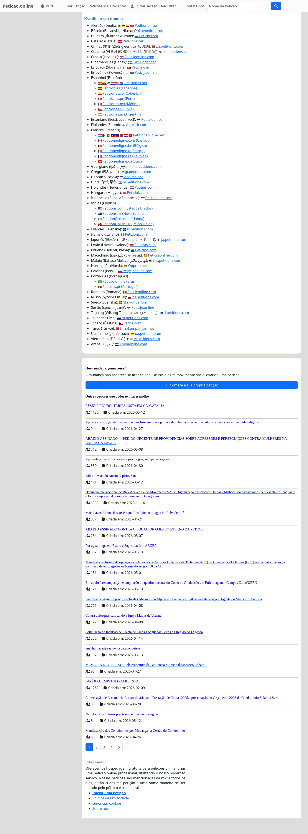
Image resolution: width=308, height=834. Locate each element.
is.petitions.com (138, 229)
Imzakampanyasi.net (135, 328)
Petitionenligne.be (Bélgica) (122, 145)
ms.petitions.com (165, 260)
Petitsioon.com (151, 119)
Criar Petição (72, 6)
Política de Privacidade (110, 798)
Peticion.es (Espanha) (117, 88)
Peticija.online (143, 72)
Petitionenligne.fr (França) (121, 150)
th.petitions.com (132, 317)
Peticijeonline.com (137, 56)
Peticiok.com (135, 192)
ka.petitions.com (145, 166)
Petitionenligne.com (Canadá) (124, 140)
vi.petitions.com (145, 338)
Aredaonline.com (131, 344)
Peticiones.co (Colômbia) (120, 93)
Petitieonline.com (139, 291)
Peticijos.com (143, 250)
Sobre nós (100, 808)
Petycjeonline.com (135, 270)
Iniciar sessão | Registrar (153, 6)
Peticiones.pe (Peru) (116, 98)
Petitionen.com (140, 25)
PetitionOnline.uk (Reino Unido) (126, 224)
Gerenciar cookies (107, 803)
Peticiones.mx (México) (119, 103)
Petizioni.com (134, 234)
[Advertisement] (39, 77)
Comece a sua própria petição (191, 385)
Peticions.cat (130, 41)
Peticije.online (140, 307)
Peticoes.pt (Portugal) (117, 286)
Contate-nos (191, 6)
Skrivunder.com (133, 302)
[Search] (238, 6)
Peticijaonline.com (161, 255)
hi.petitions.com (134, 182)
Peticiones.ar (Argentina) (120, 114)
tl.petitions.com (174, 312)
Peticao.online (18, 6)
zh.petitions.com (167, 46)
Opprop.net (135, 265)
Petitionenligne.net (131, 135)
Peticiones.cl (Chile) (116, 109)
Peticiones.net (122, 83)
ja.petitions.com (172, 239)
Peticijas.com (143, 244)
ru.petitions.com (143, 297)
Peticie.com (138, 67)
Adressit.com (134, 124)
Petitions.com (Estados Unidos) (125, 208)
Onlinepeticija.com (147, 30)
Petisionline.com (156, 197)
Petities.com (142, 187)
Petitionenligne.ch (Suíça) (120, 161)
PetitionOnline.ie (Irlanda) (121, 218)
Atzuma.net (131, 177)
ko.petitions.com (175, 51)
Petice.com (130, 323)
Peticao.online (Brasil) (117, 281)
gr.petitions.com (135, 171)
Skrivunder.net (142, 62)
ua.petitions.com (146, 333)
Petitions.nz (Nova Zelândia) (123, 213)
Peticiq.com (146, 36)
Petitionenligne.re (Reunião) (123, 156)
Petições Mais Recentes (108, 6)
